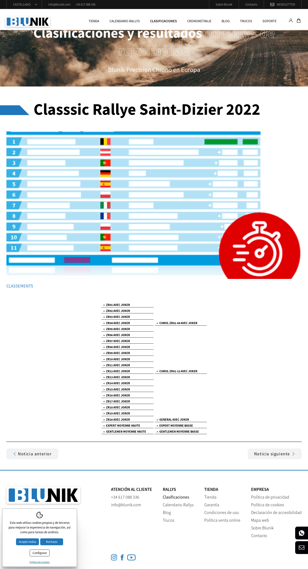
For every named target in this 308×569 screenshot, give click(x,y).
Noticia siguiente (274, 453)
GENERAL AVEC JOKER (173, 420)
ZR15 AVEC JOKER (116, 389)
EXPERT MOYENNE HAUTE (121, 425)
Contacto (251, 4)
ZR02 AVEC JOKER (116, 311)
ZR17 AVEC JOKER (116, 401)
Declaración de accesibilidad (276, 512)
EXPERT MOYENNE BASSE (175, 425)
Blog (226, 21)
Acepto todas (27, 542)
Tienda (94, 21)
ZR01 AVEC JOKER (116, 305)
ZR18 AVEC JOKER (116, 407)
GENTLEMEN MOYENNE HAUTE (124, 431)
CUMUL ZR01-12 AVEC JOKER (177, 371)
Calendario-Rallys (125, 21)
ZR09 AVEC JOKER (116, 353)
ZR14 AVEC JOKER (116, 383)
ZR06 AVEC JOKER (116, 335)
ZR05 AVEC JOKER (116, 329)
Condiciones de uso (221, 512)
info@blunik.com (59, 4)
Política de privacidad (270, 497)
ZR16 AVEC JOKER (116, 395)
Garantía (211, 504)
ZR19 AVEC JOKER (116, 413)
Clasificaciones (163, 21)
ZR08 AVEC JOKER (116, 347)
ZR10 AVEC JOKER (116, 359)
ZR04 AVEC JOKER (116, 323)
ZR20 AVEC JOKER (116, 420)
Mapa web (260, 520)
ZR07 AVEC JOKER (116, 341)
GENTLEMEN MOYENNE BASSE (178, 431)
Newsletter (286, 4)
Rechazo (51, 542)
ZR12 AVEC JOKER (116, 371)
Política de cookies (267, 504)
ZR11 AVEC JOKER (116, 365)
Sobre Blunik (224, 4)
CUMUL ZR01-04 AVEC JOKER (177, 323)
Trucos (246, 21)
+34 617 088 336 (85, 4)
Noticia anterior (32, 453)
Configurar (40, 553)
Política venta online (222, 520)
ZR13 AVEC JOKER (116, 377)
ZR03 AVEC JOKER (116, 317)
